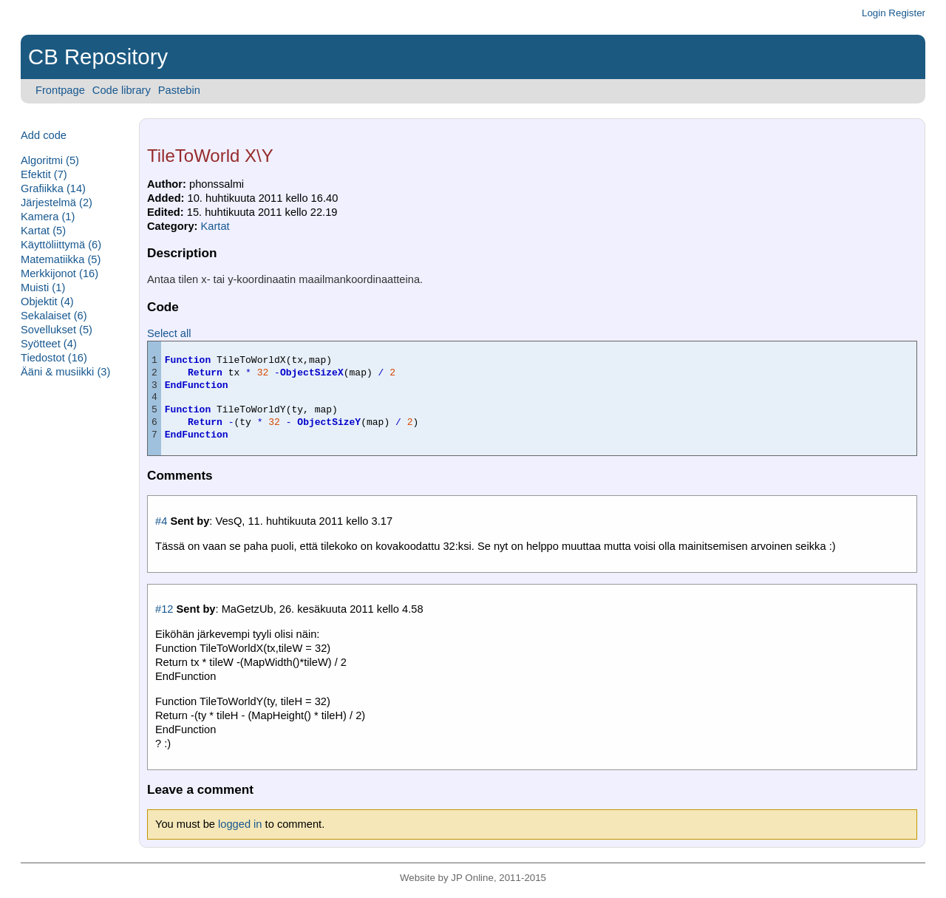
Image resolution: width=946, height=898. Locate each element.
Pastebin (179, 90)
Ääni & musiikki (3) (65, 372)
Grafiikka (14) (53, 188)
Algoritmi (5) (50, 160)
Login (874, 12)
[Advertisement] (65, 612)
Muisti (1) (43, 287)
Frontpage (60, 90)
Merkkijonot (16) (59, 273)
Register (906, 12)
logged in (240, 824)
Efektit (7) (44, 174)
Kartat (215, 226)
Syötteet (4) (49, 344)
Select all (169, 333)
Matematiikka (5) (61, 259)
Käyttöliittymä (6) (61, 245)
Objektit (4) (47, 301)
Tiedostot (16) (54, 358)
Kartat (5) (43, 231)
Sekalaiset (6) (54, 316)
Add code (44, 135)
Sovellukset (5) (56, 330)
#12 (164, 609)
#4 (161, 521)
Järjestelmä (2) (56, 202)
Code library (121, 90)
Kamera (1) (48, 216)
